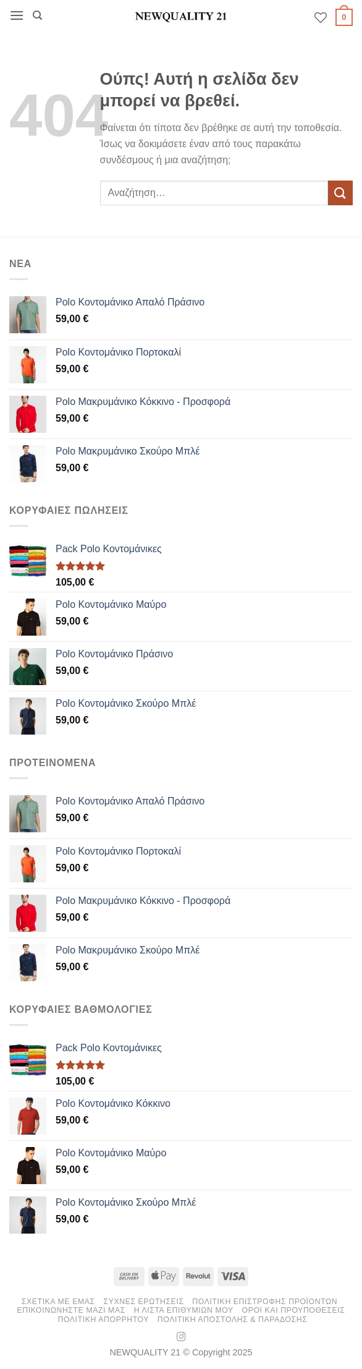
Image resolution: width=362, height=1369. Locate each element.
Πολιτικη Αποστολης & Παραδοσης (233, 1319)
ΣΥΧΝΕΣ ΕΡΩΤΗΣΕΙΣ (143, 1301)
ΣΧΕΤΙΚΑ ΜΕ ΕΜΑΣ (58, 1301)
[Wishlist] (320, 17)
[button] (16, 15)
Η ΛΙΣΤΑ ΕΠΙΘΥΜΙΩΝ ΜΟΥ (184, 1310)
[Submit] (340, 193)
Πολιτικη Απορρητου (103, 1319)
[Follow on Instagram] (181, 1337)
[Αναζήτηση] (37, 15)
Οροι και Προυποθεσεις (293, 1310)
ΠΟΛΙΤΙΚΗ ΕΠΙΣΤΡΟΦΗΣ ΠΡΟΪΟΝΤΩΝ (264, 1301)
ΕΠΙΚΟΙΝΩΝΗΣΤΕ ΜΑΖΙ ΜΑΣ (71, 1310)
